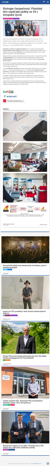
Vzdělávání (8, 360)
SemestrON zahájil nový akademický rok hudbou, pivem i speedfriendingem (25, 266)
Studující (5, 269)
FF (3, 315)
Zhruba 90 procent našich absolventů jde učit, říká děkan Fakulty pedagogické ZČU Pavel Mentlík (24, 357)
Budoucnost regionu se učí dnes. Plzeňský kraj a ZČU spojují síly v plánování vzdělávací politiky (23, 447)
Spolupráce (5, 18)
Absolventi (5, 404)
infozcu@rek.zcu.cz (37, 463)
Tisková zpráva (12, 449)
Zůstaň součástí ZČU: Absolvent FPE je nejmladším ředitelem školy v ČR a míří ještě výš (23, 402)
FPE (4, 360)
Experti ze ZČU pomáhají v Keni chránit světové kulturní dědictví (24, 312)
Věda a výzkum (16, 18)
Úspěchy (10, 18)
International (7, 315)
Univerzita (10, 269)
